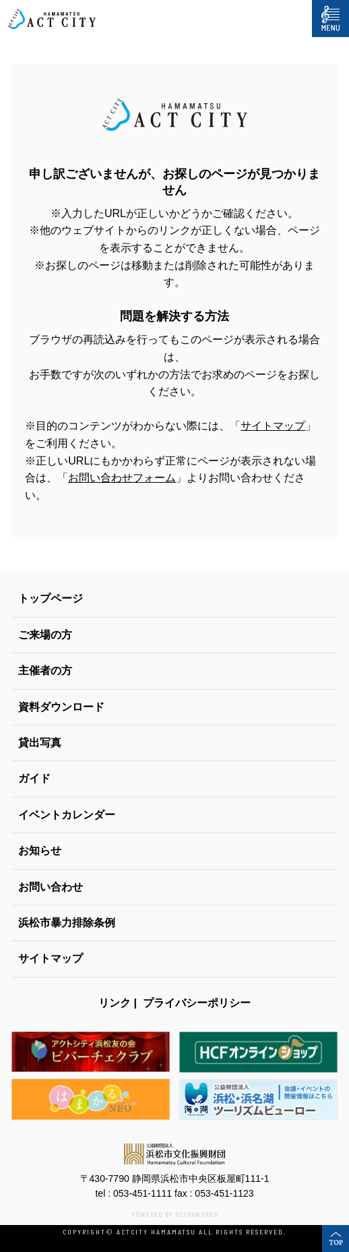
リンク (114, 1003)
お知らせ (39, 850)
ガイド (34, 778)
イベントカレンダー (66, 815)
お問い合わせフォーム (122, 477)
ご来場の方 (45, 634)
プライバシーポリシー (197, 1003)
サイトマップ (273, 425)
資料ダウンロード (61, 707)
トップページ (50, 598)
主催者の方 (45, 670)
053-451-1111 (142, 1193)
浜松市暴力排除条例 (66, 922)
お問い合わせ (50, 887)
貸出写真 (39, 742)
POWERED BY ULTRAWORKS (174, 1214)
